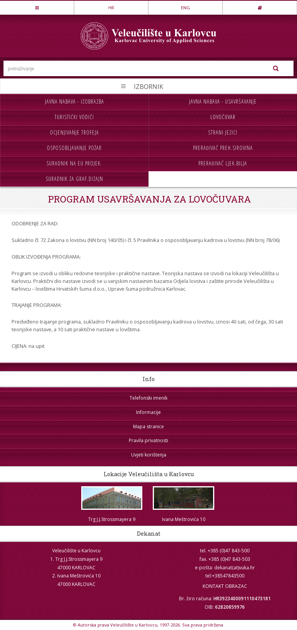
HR (111, 7)
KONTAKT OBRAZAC (225, 586)
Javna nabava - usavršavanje (223, 101)
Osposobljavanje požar (74, 148)
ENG (185, 7)
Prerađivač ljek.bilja (222, 163)
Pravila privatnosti (148, 440)
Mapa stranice (148, 426)
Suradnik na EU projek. (74, 163)
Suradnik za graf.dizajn (74, 178)
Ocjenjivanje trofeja (74, 132)
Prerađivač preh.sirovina (223, 148)
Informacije (148, 412)
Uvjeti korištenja (148, 454)
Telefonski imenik (148, 398)
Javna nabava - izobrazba (74, 101)
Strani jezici (222, 132)
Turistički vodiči (74, 117)
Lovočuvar (223, 117)
